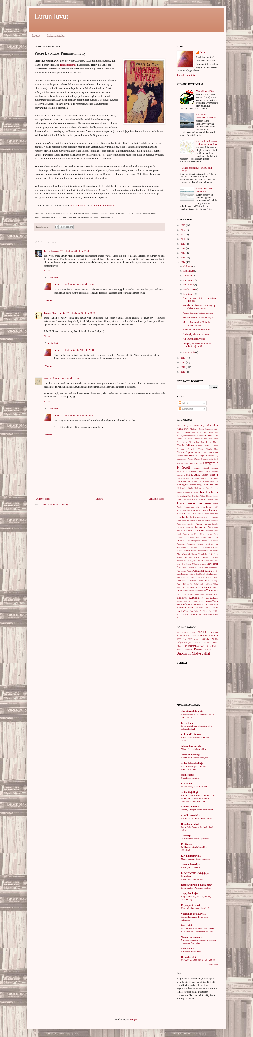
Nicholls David (204, 554)
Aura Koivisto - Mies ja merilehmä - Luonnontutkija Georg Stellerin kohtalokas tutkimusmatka (197, 798)
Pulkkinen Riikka (202, 570)
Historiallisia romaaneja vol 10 (195, 908)
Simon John (189, 584)
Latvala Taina (212, 534)
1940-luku (202, 635)
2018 (183, 248)
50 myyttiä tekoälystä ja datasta (195, 838)
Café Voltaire (187, 948)
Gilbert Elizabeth (210, 474)
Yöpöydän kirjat (189, 893)
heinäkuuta (188, 270)
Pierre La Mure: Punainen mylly (198, 317)
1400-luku (181, 632)
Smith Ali (181, 587)
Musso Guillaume (189, 554)
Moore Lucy (196, 551)
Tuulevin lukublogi (190, 754)
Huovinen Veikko (198, 496)
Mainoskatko (187, 774)
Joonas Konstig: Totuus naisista (198, 313)
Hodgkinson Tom (201, 488)
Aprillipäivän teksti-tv (191, 867)
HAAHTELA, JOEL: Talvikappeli (196, 818)
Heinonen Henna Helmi (200, 481)
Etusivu (99, 498)
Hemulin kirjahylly (190, 824)
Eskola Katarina (196, 463)
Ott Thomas (187, 564)
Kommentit (186, 408)
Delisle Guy (213, 455)
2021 (183, 234)
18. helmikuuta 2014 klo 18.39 (64, 378)
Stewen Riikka (188, 591)
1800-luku (202, 632)
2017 (183, 253)
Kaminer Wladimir (204, 517)
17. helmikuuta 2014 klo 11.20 (74, 251)
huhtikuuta (188, 284)
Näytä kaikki (213, 964)
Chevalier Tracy (195, 449)
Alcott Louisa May (186, 432)
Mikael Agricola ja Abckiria (193, 749)
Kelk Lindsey (188, 524)
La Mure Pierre (198, 534)
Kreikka (215, 646)
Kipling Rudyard (203, 524)
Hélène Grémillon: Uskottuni (197, 329)
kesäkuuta (188, 275)
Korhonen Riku (188, 527)
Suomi (182, 653)
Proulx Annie (186, 571)
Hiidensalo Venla (185, 488)
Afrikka (215, 639)
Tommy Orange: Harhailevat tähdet (197, 809)
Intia (213, 642)
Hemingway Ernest (186, 484)
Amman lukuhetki (190, 806)
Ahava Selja (199, 425)
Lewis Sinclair (212, 537)
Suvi (46, 378)
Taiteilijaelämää (68, 64)
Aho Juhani (212, 425)
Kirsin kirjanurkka (191, 855)
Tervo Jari (188, 594)
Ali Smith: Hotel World (194, 338)
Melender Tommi (211, 547)
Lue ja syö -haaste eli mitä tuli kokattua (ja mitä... (197, 345)
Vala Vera (187, 604)
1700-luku (191, 633)
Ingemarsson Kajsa (191, 507)
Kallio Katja (189, 517)
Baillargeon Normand (185, 436)
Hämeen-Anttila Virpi (193, 499)
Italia (203, 646)
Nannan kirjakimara (191, 937)
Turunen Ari (195, 601)
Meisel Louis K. (198, 547)
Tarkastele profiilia (186, 75)
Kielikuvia (186, 844)
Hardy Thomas (183, 481)
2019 (183, 243)
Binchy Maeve (212, 442)
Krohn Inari (187, 531)
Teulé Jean (199, 594)
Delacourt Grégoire (198, 455)
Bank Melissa (199, 436)
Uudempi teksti (43, 498)
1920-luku (182, 635)
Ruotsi (208, 649)
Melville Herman (183, 551)
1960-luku (181, 639)
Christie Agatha (185, 452)
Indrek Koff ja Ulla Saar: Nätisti (195, 786)
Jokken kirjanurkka (191, 746)
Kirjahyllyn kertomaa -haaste (197, 334)
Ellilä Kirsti (213, 459)
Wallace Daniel (203, 607)
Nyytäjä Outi (195, 560)
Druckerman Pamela (185, 459)
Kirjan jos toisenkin (191, 905)
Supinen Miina (200, 591)
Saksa (215, 649)
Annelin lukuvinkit (190, 815)
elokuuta (187, 266)
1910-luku (214, 632)
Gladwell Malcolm (185, 478)
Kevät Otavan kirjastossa (192, 879)
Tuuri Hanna (206, 601)
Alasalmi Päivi (211, 429)
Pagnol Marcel (188, 567)
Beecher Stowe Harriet (209, 439)
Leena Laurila (51, 251)
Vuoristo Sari (213, 604)
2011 (183, 367)
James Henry (187, 510)
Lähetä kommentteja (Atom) (54, 504)
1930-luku (192, 635)
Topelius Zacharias (209, 598)
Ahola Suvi (182, 428)
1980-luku (204, 639)
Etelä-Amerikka (196, 642)
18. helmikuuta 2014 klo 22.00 (79, 350)
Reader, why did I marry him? (196, 884)
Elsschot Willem (183, 463)
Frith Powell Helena (194, 471)
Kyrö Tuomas (183, 534)
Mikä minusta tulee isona (102, 205)
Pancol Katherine (202, 567)
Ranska (198, 649)
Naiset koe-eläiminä (190, 778)
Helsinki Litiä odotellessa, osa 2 (195, 757)
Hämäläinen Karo (211, 499)
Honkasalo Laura (190, 492)
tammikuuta (189, 352)
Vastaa (47, 270)
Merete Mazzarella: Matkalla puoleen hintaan (196, 323)
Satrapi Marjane (197, 577)
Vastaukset (53, 277)
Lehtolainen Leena (185, 537)
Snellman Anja (193, 587)
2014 (183, 262)
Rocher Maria (198, 574)
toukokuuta (189, 280)
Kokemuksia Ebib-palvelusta (205, 190)
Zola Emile (181, 618)
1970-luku (193, 639)
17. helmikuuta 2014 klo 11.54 (79, 284)
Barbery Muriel (211, 435)
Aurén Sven (202, 432)
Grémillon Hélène (211, 478)
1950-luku (213, 635)
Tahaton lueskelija (190, 864)
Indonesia (206, 642)
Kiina (209, 646)
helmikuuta (189, 294)
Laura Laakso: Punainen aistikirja (196, 888)
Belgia (180, 642)
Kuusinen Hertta (212, 531)
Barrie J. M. (182, 439)
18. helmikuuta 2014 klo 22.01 (79, 415)
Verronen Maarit (200, 604)
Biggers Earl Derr (197, 442)
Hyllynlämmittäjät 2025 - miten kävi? (198, 960)
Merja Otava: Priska (205, 91)
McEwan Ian (212, 544)
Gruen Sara (199, 478)
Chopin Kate (212, 449)
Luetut (36, 35)
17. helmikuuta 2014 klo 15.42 (80, 313)
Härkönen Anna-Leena (194, 503)
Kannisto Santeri (188, 521)
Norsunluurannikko (184, 649)
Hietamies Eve (211, 484)
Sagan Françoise (211, 574)
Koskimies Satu (204, 527)
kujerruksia (187, 925)
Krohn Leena (198, 530)
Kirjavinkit (187, 783)
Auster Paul (214, 432)
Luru (56, 284)
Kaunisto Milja (203, 520)
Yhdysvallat (201, 653)
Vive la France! (78, 205)
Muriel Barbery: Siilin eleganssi (195, 859)
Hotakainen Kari (184, 496)
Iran (216, 642)
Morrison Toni (207, 551)
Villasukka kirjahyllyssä (193, 913)
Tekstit (183, 403)
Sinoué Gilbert (212, 584)
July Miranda (198, 514)
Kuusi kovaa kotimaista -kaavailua (206, 116)
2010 (183, 371)
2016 (183, 257)
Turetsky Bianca (183, 601)
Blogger (134, 1019)
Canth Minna (185, 445)
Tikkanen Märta (211, 594)
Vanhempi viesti (156, 498)
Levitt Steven (200, 537)
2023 (183, 225)
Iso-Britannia (191, 645)
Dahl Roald (213, 452)
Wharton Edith (188, 614)
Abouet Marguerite (184, 425)
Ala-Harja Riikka (197, 429)
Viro (189, 654)
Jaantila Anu (207, 507)
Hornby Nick (208, 492)
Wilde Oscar (201, 614)
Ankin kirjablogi (189, 792)
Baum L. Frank (193, 439)
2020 (183, 239)
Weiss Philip (208, 611)
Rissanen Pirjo (186, 574)
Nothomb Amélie (192, 557)
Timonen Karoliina (188, 597)
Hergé (199, 484)
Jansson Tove (199, 510)
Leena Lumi (187, 723)
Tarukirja (186, 835)
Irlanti (179, 646)
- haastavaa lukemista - (192, 711)
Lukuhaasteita (56, 35)
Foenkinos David (201, 468)
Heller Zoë (214, 481)
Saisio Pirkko (182, 577)
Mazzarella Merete (195, 544)
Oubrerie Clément (199, 564)
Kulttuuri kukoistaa (191, 734)
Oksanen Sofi (207, 560)
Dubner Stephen (201, 459)
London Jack (183, 540)
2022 (183, 230)
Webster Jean (188, 611)
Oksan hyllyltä (188, 957)
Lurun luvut (51, 16)
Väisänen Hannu (185, 607)
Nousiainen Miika (210, 557)
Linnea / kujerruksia (54, 313)
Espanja (187, 642)
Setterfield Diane (195, 581)
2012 (183, 362)
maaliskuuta (189, 289)
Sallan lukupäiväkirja (192, 763)
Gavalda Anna (192, 474)
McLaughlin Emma (184, 547)
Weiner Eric (198, 611)
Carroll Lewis (203, 445)
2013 (183, 358)
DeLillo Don (182, 455)
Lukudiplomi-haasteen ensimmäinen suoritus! (207, 142)
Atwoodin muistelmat (191, 951)
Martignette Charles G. (200, 541)
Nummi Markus (183, 560)
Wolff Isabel (213, 614)
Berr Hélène (182, 442)
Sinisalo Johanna (200, 584)
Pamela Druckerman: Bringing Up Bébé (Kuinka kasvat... (199, 307)
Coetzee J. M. (200, 452)
